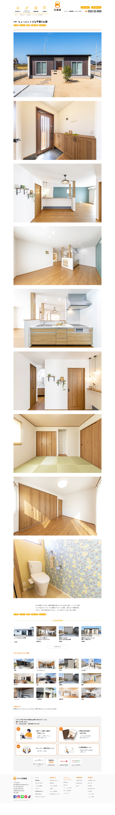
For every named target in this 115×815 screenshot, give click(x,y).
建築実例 (52, 795)
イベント (66, 11)
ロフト (42, 720)
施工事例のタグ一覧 (54, 805)
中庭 (39, 720)
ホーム (36, 789)
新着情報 (71, 11)
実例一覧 (66, 796)
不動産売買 (79, 789)
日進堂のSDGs (91, 800)
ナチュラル (42, 25)
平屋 (29, 25)
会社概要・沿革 (91, 792)
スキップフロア (21, 720)
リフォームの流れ (68, 799)
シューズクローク (30, 720)
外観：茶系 (34, 25)
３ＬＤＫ (23, 25)
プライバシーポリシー (40, 808)
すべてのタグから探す (51, 720)
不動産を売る (79, 795)
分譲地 (51, 800)
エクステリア (67, 805)
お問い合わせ (85, 7)
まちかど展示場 (53, 797)
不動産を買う (79, 792)
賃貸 (77, 797)
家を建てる (53, 789)
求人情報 (90, 803)
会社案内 (90, 789)
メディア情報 (91, 808)
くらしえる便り (38, 797)
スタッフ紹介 (91, 805)
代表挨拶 (90, 797)
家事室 (15, 720)
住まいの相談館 (67, 802)
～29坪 (16, 25)
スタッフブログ (78, 11)
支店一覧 (90, 795)
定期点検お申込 (96, 7)
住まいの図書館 (53, 803)
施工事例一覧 (57, 649)
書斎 (37, 720)
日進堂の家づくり (54, 792)
